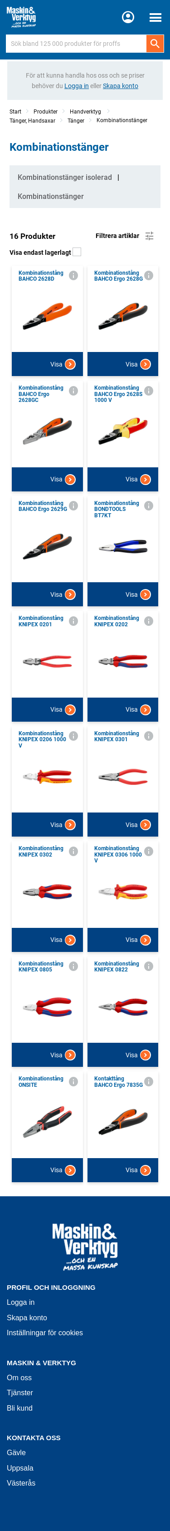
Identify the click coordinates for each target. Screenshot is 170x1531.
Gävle (16, 1453)
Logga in (20, 1302)
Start (15, 112)
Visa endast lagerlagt (45, 252)
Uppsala (20, 1468)
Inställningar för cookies (45, 1333)
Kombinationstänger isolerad (65, 177)
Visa (63, 364)
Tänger (76, 121)
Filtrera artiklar (125, 236)
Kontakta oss (34, 1438)
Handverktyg (86, 112)
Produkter (46, 112)
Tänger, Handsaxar (32, 121)
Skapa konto (27, 1318)
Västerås (21, 1483)
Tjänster (20, 1393)
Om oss (19, 1378)
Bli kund (20, 1408)
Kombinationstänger (122, 120)
